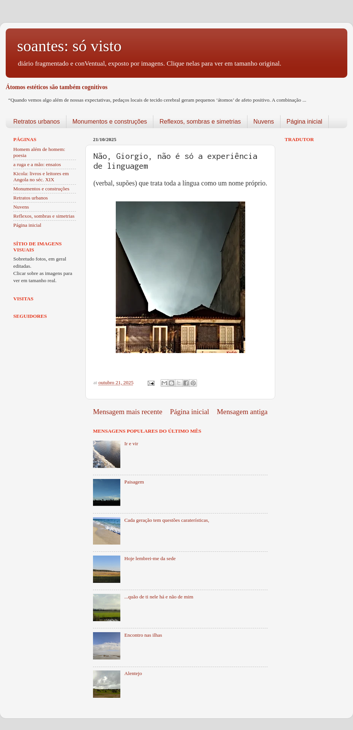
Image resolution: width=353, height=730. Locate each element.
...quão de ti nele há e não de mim (158, 597)
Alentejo (133, 673)
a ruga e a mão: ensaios (37, 164)
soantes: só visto (69, 46)
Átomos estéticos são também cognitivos (56, 87)
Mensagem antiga (242, 412)
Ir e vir (131, 443)
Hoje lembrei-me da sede (149, 558)
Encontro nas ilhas (143, 635)
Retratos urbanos (36, 121)
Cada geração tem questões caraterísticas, (166, 520)
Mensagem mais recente (127, 412)
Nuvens (264, 121)
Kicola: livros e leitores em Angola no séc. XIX (41, 176)
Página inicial (304, 121)
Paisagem (134, 482)
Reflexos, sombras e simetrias (200, 121)
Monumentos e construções (109, 121)
